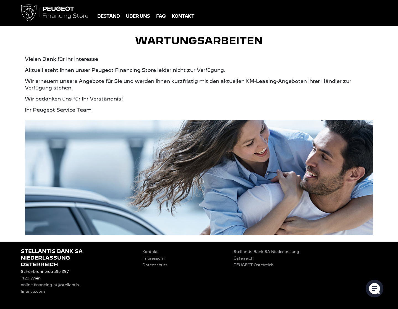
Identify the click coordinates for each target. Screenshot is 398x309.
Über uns (138, 16)
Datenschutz (154, 265)
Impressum (153, 258)
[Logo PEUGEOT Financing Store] (55, 13)
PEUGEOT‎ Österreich (254, 265)
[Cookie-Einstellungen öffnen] (374, 288)
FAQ (161, 16)
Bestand (108, 16)
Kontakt (183, 16)
